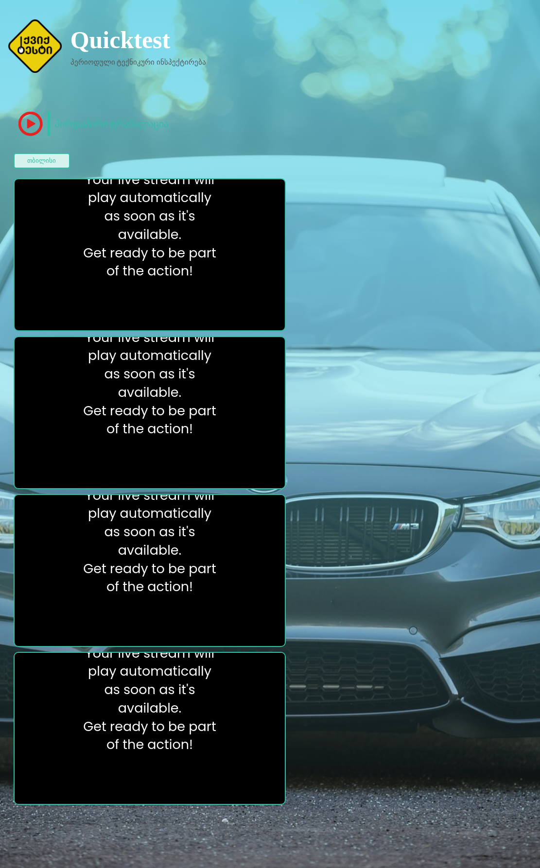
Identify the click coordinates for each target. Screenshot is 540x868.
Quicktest (120, 39)
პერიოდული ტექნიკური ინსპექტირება (138, 62)
